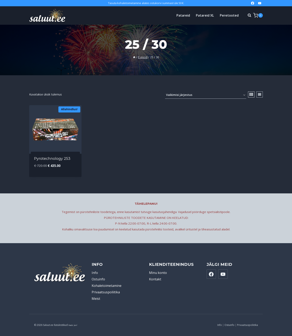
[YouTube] (260, 3)
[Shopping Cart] (258, 15)
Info (95, 272)
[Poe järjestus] (205, 95)
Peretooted (229, 15)
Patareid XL (205, 15)
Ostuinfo (98, 279)
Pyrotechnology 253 (52, 158)
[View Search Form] (247, 15)
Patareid (183, 15)
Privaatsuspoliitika (106, 292)
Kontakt (155, 279)
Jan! (75, 325)
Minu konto (158, 272)
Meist (96, 298)
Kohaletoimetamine (106, 285)
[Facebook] (252, 3)
